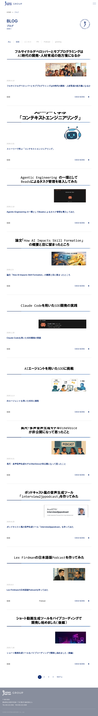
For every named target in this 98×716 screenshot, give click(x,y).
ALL (9, 42)
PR (37, 42)
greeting (58, 42)
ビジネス (27, 42)
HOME (9, 12)
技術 (17, 42)
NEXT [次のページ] (59, 677)
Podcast (47, 42)
